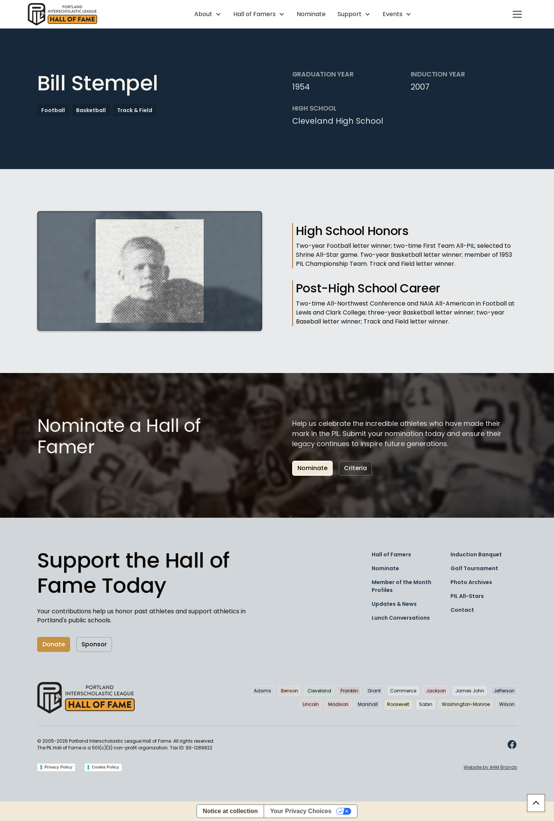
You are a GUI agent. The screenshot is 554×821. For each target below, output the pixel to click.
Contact (462, 610)
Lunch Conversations (401, 618)
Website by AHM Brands (490, 767)
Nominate (311, 14)
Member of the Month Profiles (401, 586)
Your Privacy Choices (300, 811)
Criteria (355, 468)
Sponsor (94, 644)
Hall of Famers (391, 554)
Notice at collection (230, 811)
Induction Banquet (476, 554)
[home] (62, 14)
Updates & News (394, 604)
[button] (207, 14)
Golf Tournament (474, 568)
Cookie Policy (105, 767)
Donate (53, 644)
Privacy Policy (59, 767)
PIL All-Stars (467, 596)
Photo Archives (471, 582)
